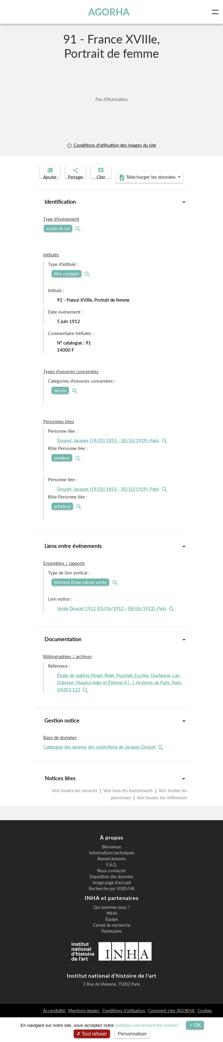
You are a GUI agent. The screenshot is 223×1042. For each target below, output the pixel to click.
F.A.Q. (111, 889)
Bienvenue (111, 871)
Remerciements (111, 883)
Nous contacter (111, 895)
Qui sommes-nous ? (111, 932)
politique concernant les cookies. (147, 1025)
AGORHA (110, 12)
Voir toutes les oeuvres (75, 815)
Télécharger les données (110, 202)
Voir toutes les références (161, 822)
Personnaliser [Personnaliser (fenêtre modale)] (132, 1033)
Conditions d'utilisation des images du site (111, 145)
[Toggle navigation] (216, 12)
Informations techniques (111, 877)
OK (195, 1025)
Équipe (111, 944)
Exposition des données (111, 901)
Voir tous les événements (128, 815)
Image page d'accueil (112, 907)
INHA (111, 938)
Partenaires (111, 955)
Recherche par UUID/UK (111, 913)
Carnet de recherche (111, 949)
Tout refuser (92, 1033)
